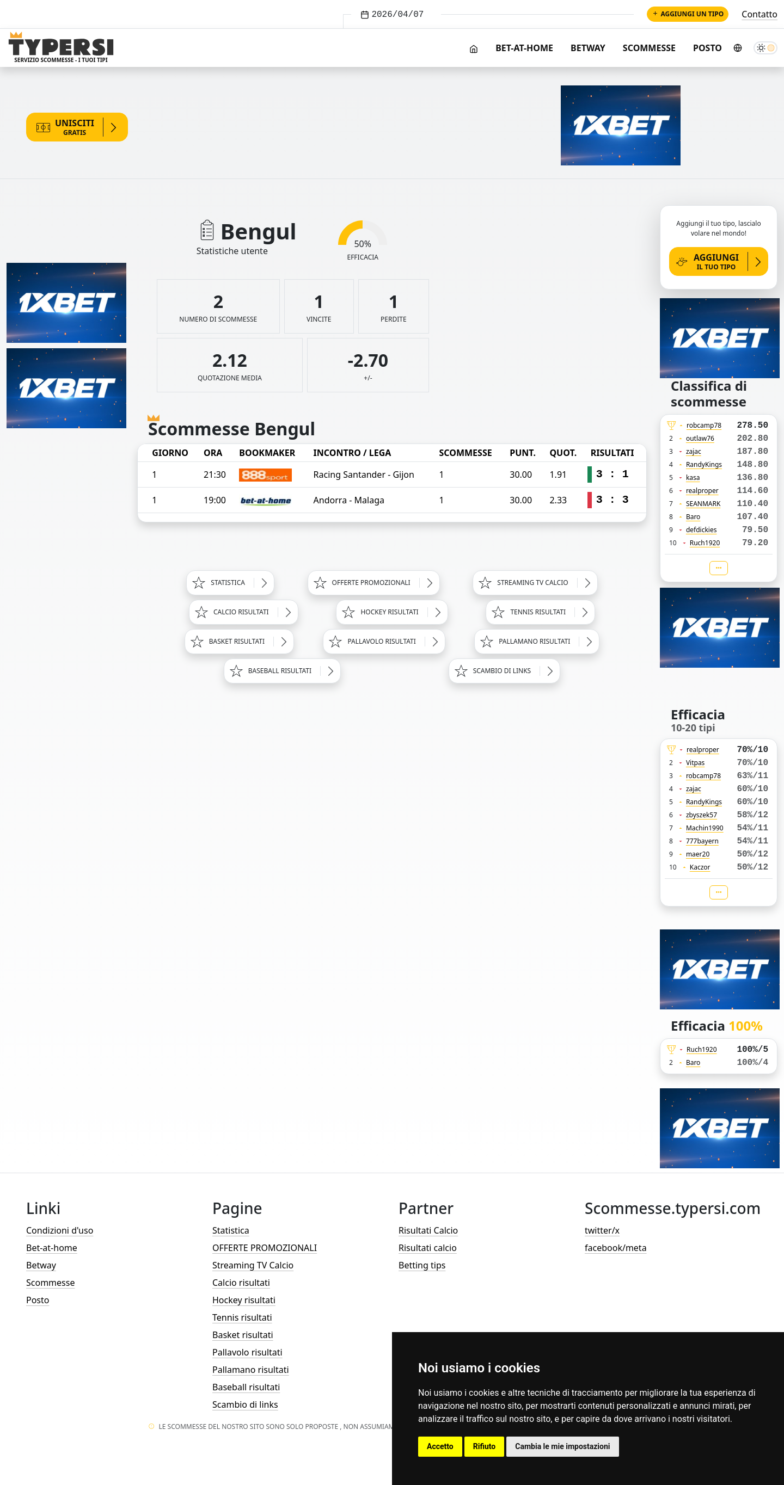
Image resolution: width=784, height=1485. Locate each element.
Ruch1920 (705, 542)
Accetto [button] (440, 1446)
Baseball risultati (246, 1387)
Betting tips (422, 1265)
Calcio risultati (241, 1283)
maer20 (697, 854)
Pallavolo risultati (247, 1352)
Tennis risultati (242, 1317)
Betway (588, 48)
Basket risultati (242, 1335)
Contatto (759, 14)
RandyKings (704, 464)
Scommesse (649, 48)
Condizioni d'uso (59, 1230)
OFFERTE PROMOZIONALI (264, 1248)
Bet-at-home (524, 48)
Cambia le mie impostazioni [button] (562, 1446)
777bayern (702, 841)
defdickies (701, 529)
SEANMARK (703, 503)
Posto (707, 48)
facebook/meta (616, 1248)
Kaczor (700, 867)
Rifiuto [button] (484, 1446)
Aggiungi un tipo (688, 14)
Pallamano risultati (250, 1370)
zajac (693, 451)
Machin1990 (705, 828)
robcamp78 (704, 425)
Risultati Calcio (428, 1230)
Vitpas (695, 762)
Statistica (230, 1230)
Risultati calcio (428, 1248)
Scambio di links (245, 1404)
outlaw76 (700, 438)
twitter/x (602, 1230)
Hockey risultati (243, 1300)
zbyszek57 (701, 814)
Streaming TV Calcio (252, 1265)
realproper (702, 490)
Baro (693, 516)
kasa (693, 477)
